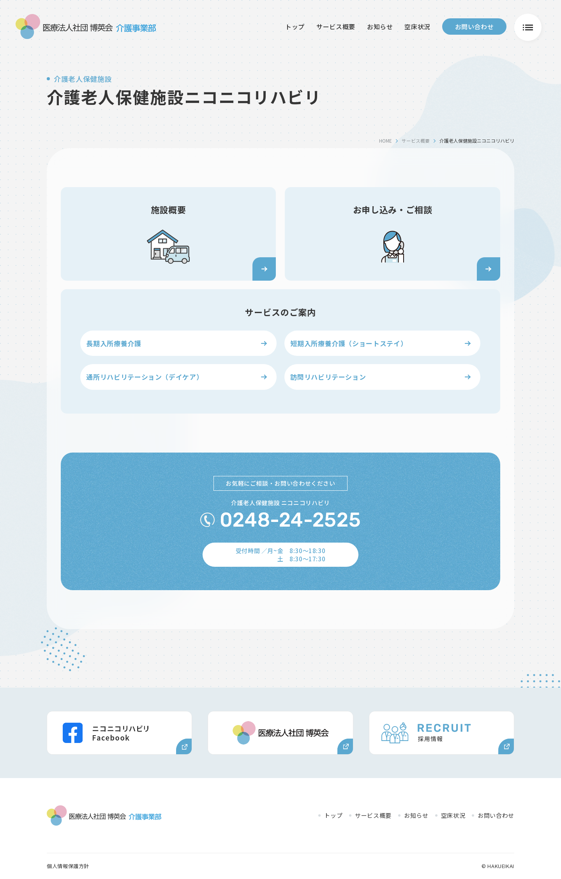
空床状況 (417, 26)
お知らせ (380, 26)
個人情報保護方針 (68, 866)
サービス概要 (335, 26)
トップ (295, 26)
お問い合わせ (474, 26)
